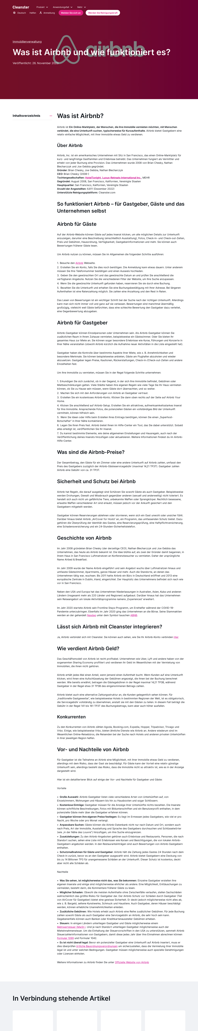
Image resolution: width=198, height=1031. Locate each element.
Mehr (81, 7)
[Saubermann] (21, 7)
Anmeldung (47, 12)
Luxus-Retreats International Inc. (121, 177)
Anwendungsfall (62, 7)
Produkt (42, 7)
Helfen (33, 12)
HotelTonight (93, 177)
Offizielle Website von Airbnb (132, 962)
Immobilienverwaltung (27, 41)
